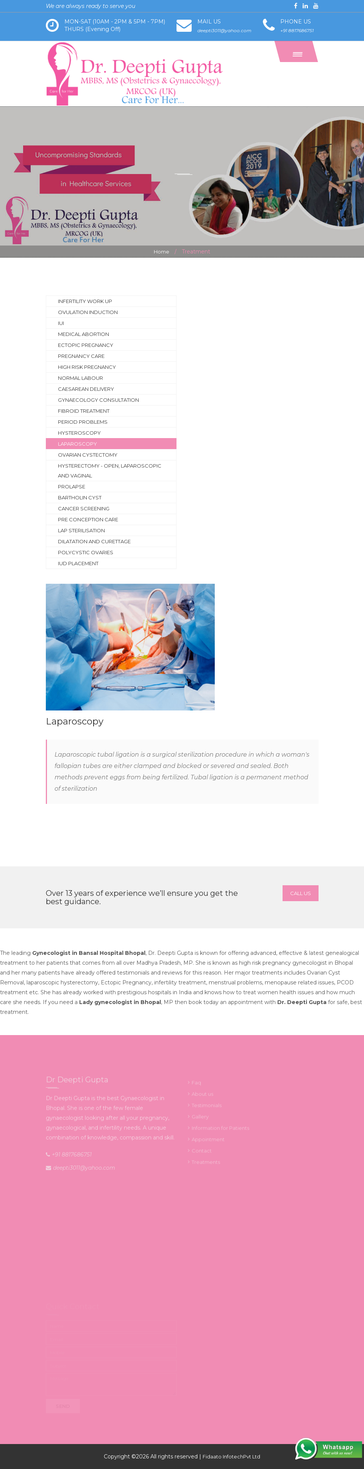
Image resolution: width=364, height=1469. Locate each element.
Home (161, 252)
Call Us (300, 893)
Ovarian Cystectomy (87, 455)
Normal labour (80, 378)
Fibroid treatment (83, 411)
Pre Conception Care (88, 519)
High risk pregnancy (87, 367)
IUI (61, 323)
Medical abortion (83, 334)
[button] (296, 51)
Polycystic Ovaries (85, 552)
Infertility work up (85, 301)
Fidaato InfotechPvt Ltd (231, 1456)
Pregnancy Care (81, 356)
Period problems (83, 422)
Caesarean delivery (86, 389)
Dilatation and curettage (94, 541)
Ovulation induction (88, 312)
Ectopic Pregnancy (85, 345)
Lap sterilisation (81, 530)
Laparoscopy (77, 444)
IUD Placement (78, 563)
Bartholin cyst (80, 497)
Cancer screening (83, 508)
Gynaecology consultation (98, 400)
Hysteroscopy (79, 433)
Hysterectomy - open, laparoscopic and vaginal (109, 471)
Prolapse (71, 486)
